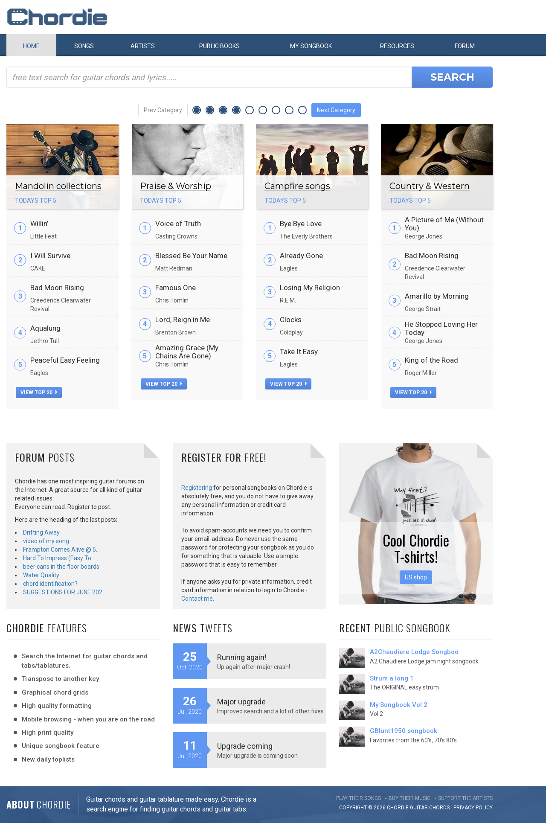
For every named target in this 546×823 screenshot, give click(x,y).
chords (439, 808)
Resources (397, 46)
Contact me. (197, 598)
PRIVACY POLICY (473, 808)
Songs (84, 46)
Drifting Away (41, 532)
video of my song (46, 541)
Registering (196, 487)
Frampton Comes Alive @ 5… (61, 549)
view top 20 (38, 393)
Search (452, 77)
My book (311, 46)
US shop (416, 577)
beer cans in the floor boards (61, 566)
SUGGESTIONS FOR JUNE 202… (64, 592)
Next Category (336, 110)
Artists (143, 46)
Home (31, 46)
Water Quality (41, 575)
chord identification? (50, 583)
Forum (465, 46)
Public (219, 46)
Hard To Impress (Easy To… (59, 558)
